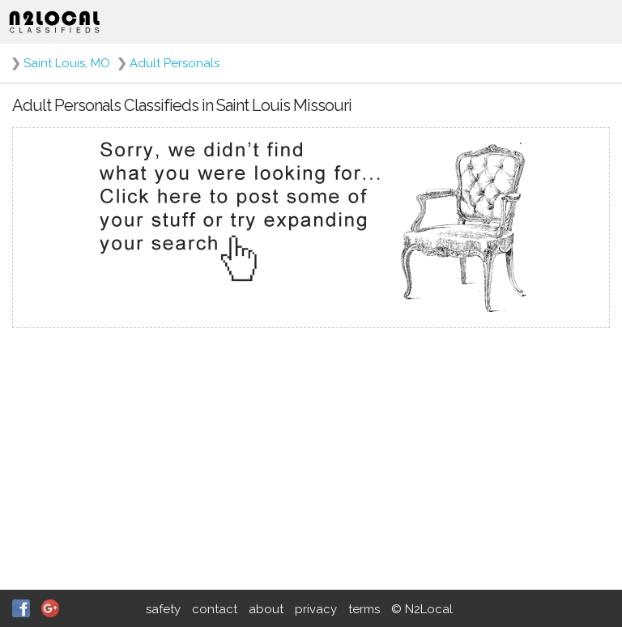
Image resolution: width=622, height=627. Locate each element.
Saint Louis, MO (66, 63)
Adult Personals (174, 63)
